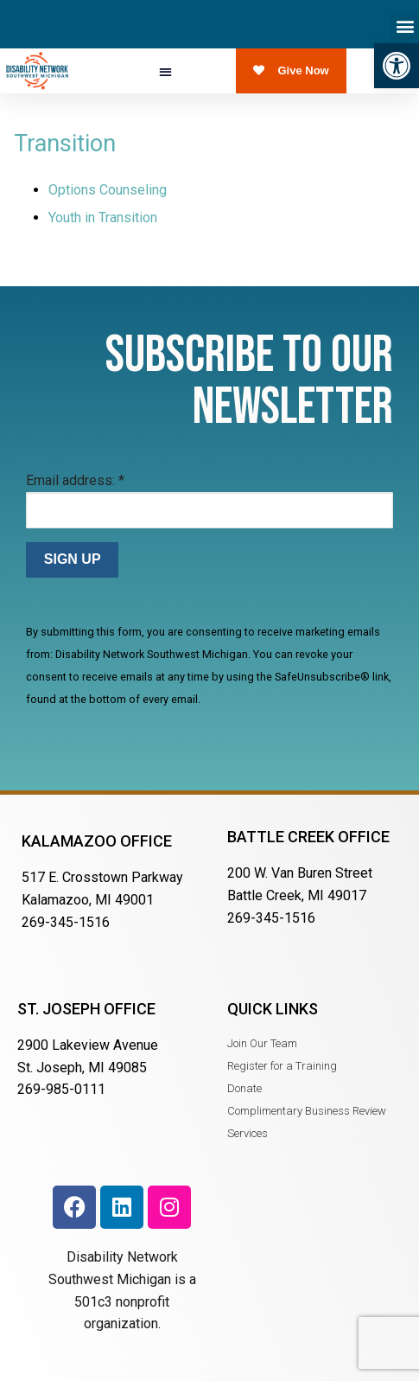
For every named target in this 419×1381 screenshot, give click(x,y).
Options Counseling (107, 190)
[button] (396, 65)
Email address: (75, 480)
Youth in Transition (102, 217)
